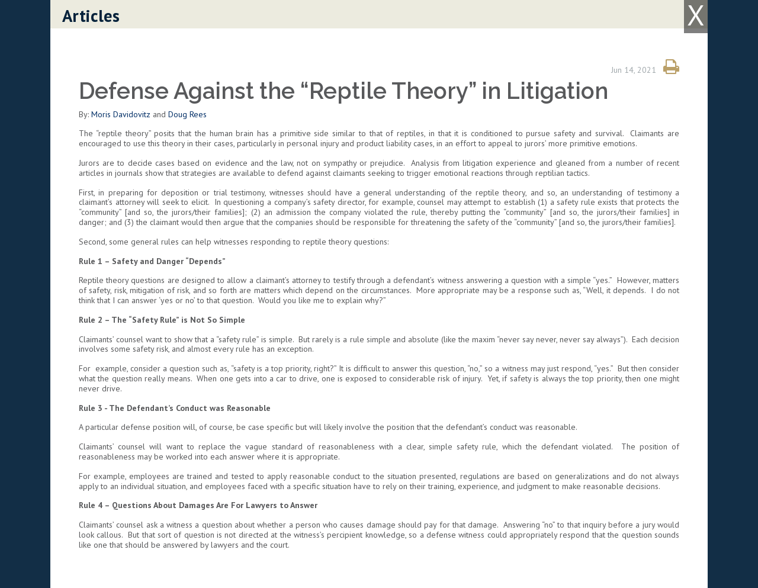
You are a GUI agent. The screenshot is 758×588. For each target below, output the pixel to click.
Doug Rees (187, 114)
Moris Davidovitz (120, 114)
